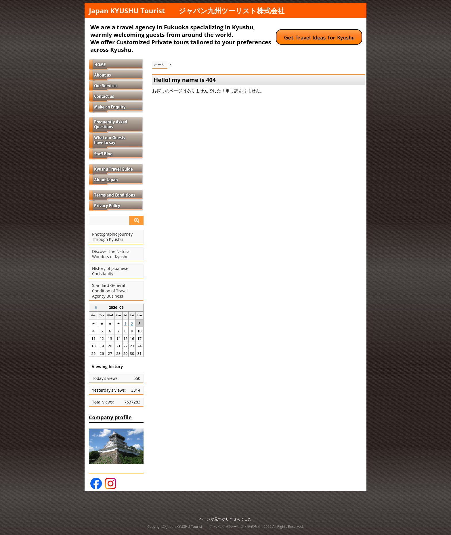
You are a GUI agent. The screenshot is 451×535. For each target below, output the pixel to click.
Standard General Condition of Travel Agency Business (109, 290)
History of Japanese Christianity (110, 271)
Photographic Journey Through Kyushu (112, 237)
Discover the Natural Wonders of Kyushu (111, 254)
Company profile (110, 417)
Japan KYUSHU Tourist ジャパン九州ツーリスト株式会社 (186, 10)
